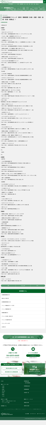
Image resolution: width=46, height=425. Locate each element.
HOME (2, 383)
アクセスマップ (31, 418)
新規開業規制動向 (5, 295)
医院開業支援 (27, 383)
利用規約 (34, 413)
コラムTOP (23, 285)
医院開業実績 (27, 392)
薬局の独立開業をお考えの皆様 (12, 370)
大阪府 (3, 389)
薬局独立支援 (27, 406)
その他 (3, 399)
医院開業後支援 (27, 389)
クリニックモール (5, 323)
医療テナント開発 (4, 403)
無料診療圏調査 (27, 385)
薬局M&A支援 (27, 410)
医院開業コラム (4, 410)
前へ (8, 285)
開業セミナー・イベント (29, 403)
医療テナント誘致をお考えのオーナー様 (8, 405)
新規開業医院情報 (4, 22)
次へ (37, 285)
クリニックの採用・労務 (7, 316)
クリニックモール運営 (6, 406)
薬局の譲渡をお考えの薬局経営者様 (12, 374)
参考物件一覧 (27, 396)
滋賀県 (3, 397)
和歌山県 (3, 394)
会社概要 (24, 418)
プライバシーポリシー (29, 413)
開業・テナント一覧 (5, 387)
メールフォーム (34, 357)
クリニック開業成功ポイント (8, 305)
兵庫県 (3, 390)
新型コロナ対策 (5, 298)
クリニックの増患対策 (6, 320)
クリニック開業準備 (6, 309)
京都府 (3, 392)
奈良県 (3, 396)
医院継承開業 (4, 312)
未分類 (3, 327)
